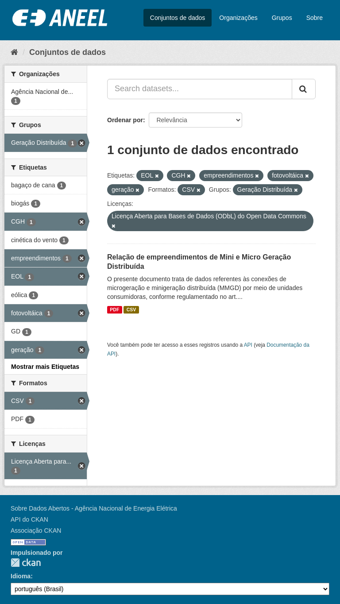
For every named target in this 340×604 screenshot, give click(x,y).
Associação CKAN (36, 530)
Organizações (238, 17)
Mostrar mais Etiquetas (45, 366)
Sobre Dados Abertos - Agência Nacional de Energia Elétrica (94, 508)
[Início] (14, 52)
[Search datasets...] (199, 89)
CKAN (26, 562)
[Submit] (304, 89)
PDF (114, 309)
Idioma (21, 576)
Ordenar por (125, 120)
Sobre (314, 17)
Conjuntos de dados (177, 17)
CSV (131, 309)
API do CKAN (29, 519)
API (248, 345)
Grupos (282, 17)
